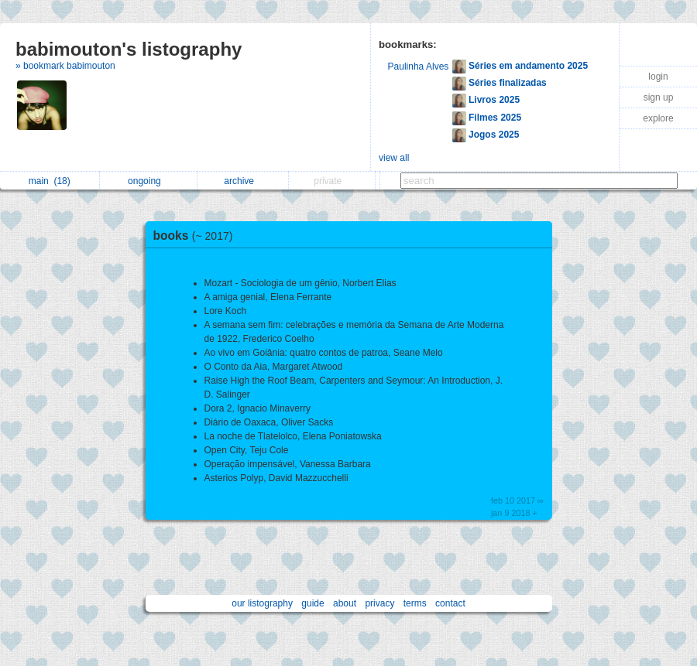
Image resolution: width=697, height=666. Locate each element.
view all (394, 157)
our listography (262, 603)
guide (312, 603)
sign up (659, 97)
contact (450, 603)
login (658, 76)
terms (415, 603)
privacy (379, 603)
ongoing (148, 181)
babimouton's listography (128, 49)
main (49, 181)
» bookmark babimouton (65, 65)
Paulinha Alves (418, 66)
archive (243, 181)
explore (658, 118)
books (197, 235)
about (344, 603)
